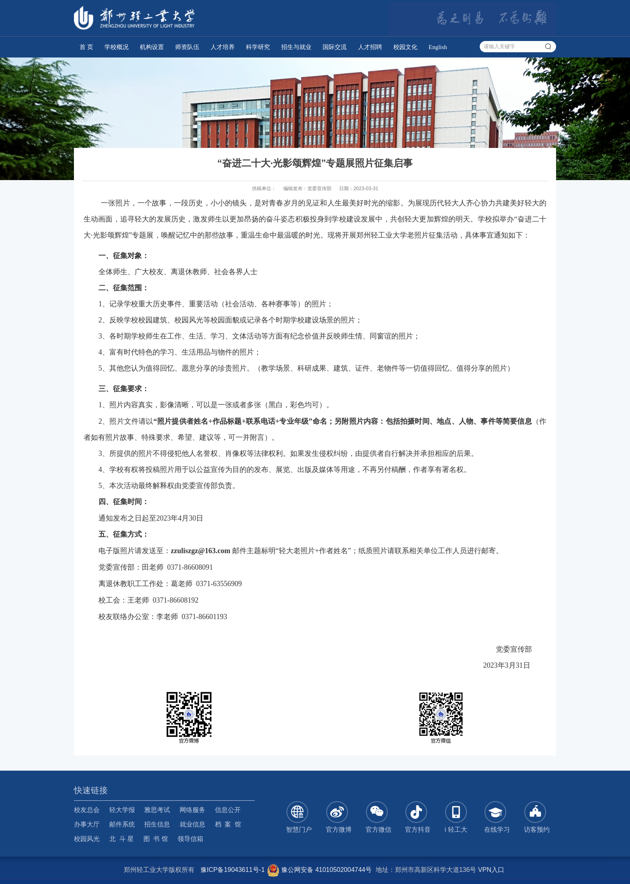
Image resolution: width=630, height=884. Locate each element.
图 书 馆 (155, 838)
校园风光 (87, 838)
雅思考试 (157, 809)
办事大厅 (87, 824)
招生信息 (157, 824)
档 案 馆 (228, 824)
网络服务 (192, 809)
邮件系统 (122, 824)
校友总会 (87, 809)
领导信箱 (190, 838)
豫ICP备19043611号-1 (232, 869)
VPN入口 (491, 869)
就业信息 (192, 824)
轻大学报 (122, 809)
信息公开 (228, 809)
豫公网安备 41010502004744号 (319, 869)
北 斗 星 (121, 838)
